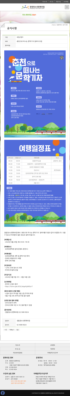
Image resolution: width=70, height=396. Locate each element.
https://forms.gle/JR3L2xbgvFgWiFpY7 (19, 286)
